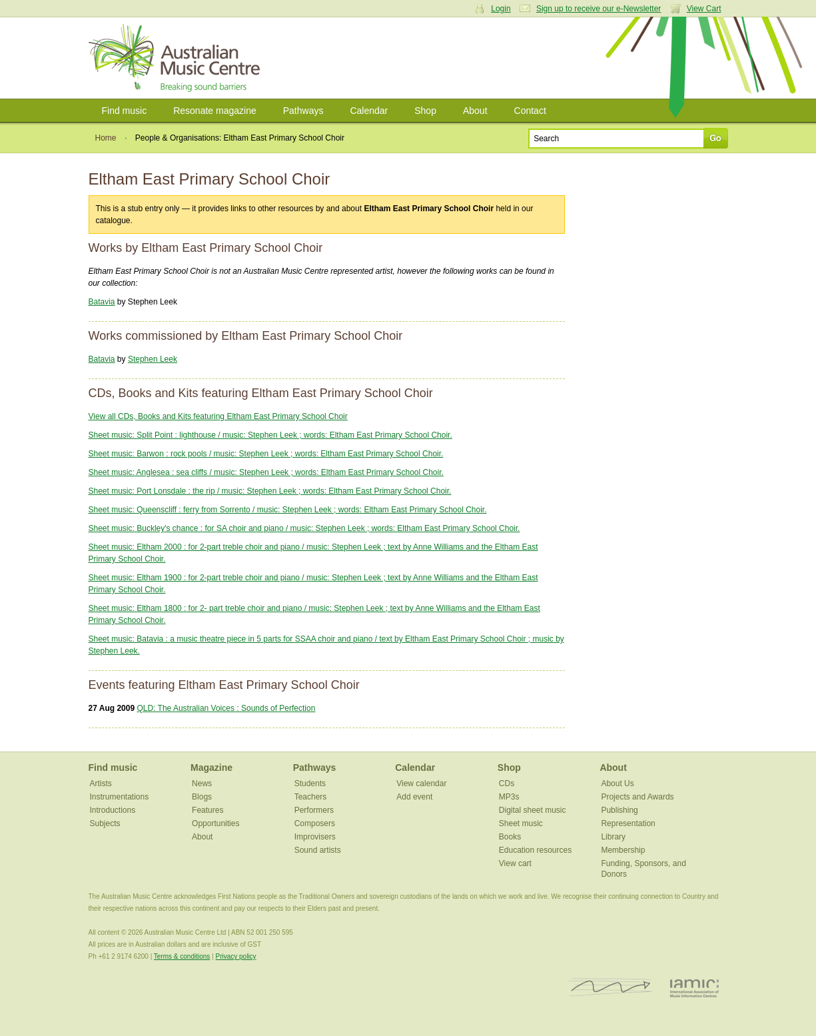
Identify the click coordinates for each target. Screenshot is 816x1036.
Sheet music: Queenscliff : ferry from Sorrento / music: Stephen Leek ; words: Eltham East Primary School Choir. (288, 509)
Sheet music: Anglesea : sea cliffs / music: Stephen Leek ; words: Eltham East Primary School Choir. (266, 472)
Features (207, 810)
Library (613, 836)
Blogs (202, 796)
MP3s (509, 796)
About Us (617, 783)
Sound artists (317, 850)
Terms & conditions (182, 956)
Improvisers (315, 836)
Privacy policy (235, 956)
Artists (101, 783)
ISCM (610, 987)
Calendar (369, 110)
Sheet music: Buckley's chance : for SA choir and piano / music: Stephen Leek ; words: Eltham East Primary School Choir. (304, 528)
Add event (414, 796)
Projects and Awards (637, 796)
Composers (314, 823)
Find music (124, 110)
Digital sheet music (532, 810)
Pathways (303, 110)
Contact (530, 110)
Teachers (310, 796)
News (202, 783)
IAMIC (694, 987)
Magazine (211, 767)
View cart (515, 863)
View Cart (704, 8)
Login (500, 8)
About (475, 110)
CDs (506, 783)
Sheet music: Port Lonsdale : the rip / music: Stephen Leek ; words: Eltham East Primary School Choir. (270, 491)
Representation (628, 823)
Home (106, 138)
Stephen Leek (152, 359)
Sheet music (521, 823)
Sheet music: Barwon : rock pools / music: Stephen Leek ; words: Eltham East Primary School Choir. (266, 453)
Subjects (105, 823)
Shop (425, 110)
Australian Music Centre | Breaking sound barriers (177, 58)
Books (510, 836)
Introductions (113, 810)
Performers (314, 810)
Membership (623, 850)
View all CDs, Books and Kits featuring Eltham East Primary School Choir (218, 416)
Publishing (619, 810)
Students (310, 783)
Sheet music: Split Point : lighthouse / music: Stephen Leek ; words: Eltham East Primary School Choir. (270, 435)
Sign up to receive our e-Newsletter (598, 8)
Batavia (102, 301)
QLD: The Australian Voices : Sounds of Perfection (226, 708)
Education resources (535, 850)
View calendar (421, 783)
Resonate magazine (214, 110)
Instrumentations (119, 796)
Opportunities (215, 823)
